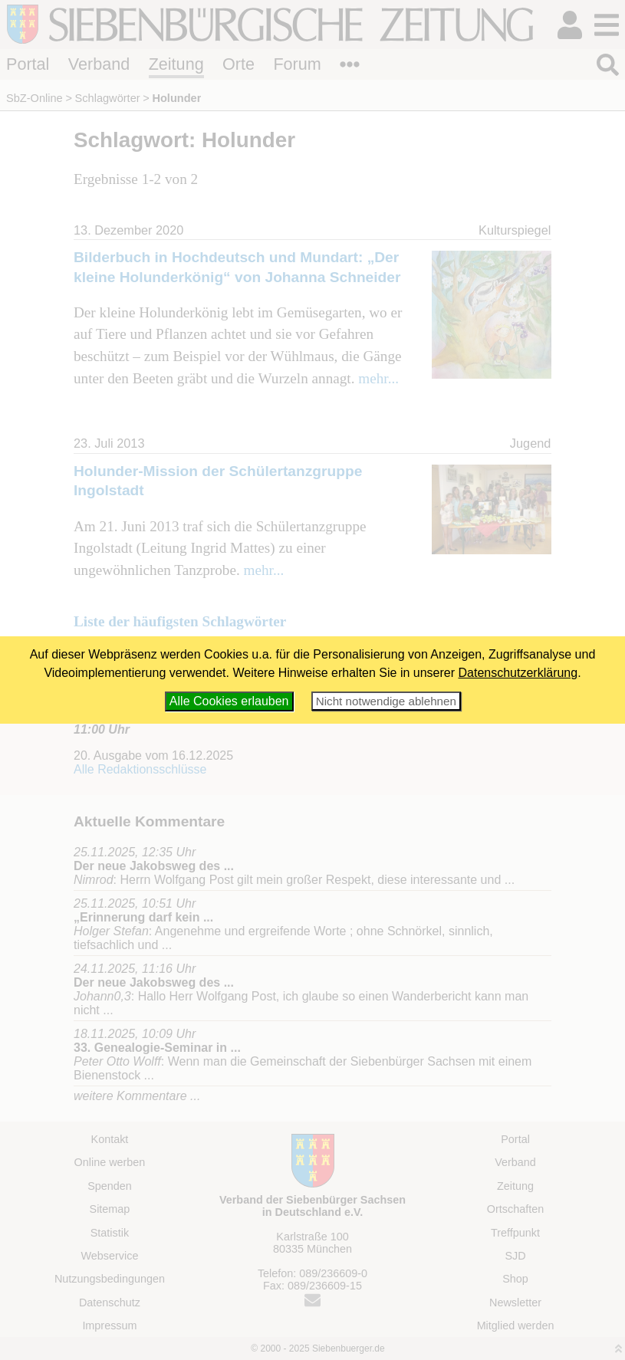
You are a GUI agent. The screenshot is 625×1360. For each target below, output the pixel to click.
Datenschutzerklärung (518, 672)
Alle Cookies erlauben (229, 701)
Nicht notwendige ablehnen (386, 701)
